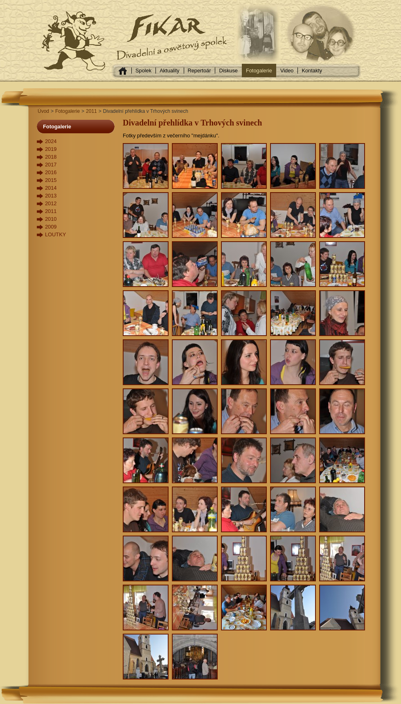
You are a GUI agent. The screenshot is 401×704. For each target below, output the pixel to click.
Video (287, 70)
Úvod (43, 111)
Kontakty (312, 70)
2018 (50, 157)
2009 (50, 227)
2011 (91, 111)
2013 (50, 196)
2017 (50, 164)
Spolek (143, 70)
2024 (50, 141)
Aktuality (169, 70)
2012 (50, 203)
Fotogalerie (259, 70)
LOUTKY (55, 234)
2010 (50, 219)
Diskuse (228, 70)
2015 (50, 180)
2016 (50, 172)
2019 (50, 149)
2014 (50, 188)
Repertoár (199, 70)
